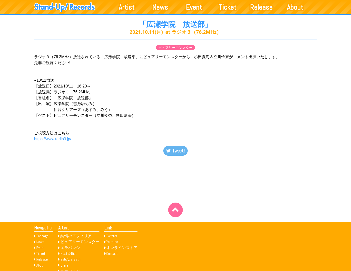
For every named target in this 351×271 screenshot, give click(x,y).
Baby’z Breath (70, 259)
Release (261, 7)
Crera (64, 265)
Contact (112, 253)
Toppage (42, 235)
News (160, 7)
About (295, 7)
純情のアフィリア (76, 235)
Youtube (112, 241)
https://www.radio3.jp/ (52, 139)
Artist (127, 7)
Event (194, 7)
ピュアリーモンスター (175, 48)
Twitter (111, 235)
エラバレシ (70, 247)
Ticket (227, 7)
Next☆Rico (68, 253)
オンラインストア (121, 247)
